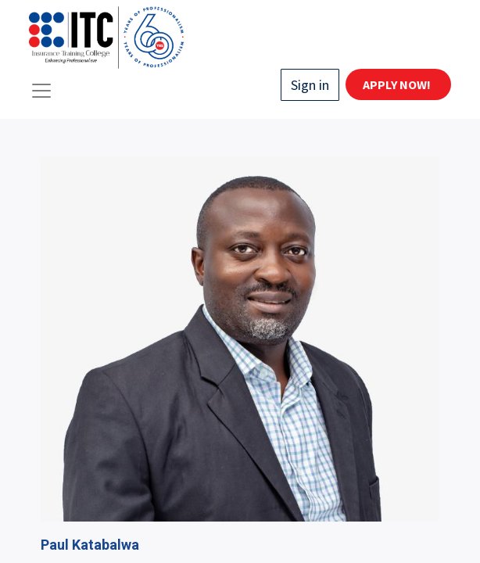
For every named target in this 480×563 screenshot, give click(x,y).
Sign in (310, 85)
